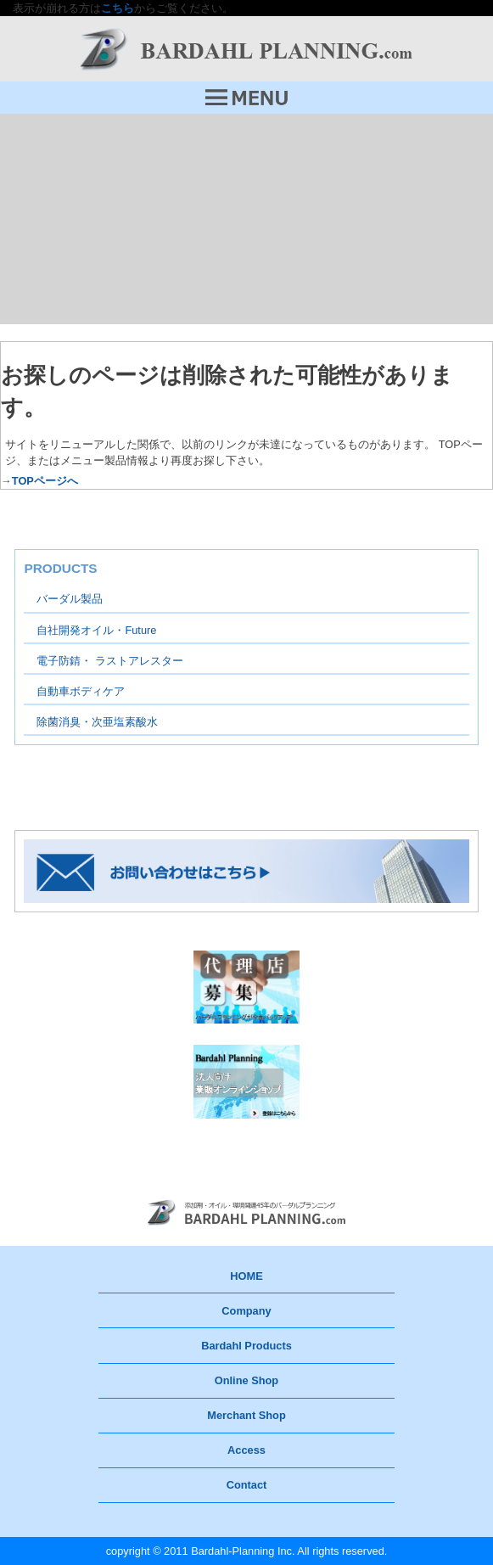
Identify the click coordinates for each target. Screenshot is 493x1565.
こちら (117, 8)
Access (246, 1450)
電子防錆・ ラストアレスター (109, 660)
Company (246, 1310)
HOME (246, 1276)
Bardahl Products (246, 1345)
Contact (247, 1484)
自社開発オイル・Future (96, 630)
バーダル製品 (69, 598)
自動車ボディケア (80, 691)
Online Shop (246, 1380)
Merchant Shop (246, 1415)
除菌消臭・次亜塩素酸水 (97, 721)
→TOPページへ (39, 480)
